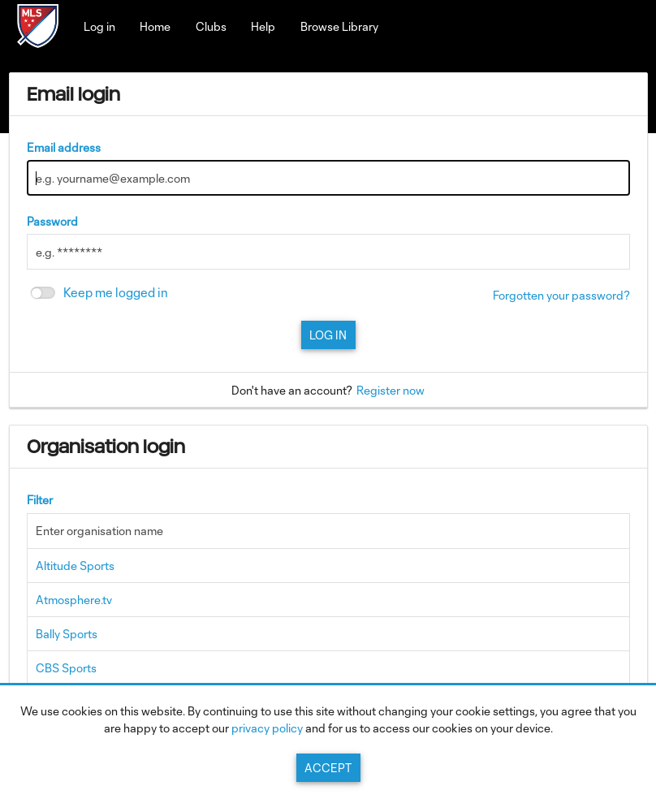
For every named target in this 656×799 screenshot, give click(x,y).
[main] (328, 415)
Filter (40, 500)
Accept (328, 768)
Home (155, 26)
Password (52, 221)
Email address (64, 147)
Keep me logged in (115, 293)
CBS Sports (66, 668)
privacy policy (267, 728)
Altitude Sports (75, 565)
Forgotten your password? (561, 295)
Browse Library (339, 26)
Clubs (211, 26)
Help (263, 26)
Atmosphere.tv (74, 600)
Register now (390, 390)
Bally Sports (66, 634)
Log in (99, 26)
